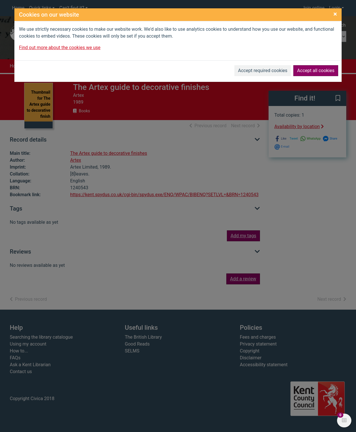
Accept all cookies (315, 70)
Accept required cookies (263, 70)
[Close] (335, 14)
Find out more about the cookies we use (59, 47)
